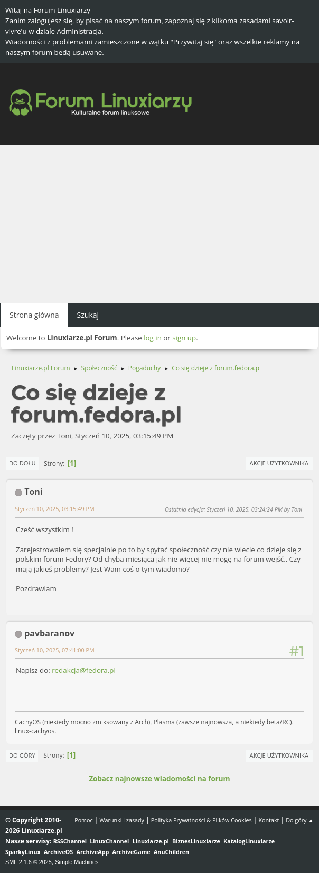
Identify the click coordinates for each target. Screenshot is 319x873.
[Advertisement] (159, 224)
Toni (33, 491)
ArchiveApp (93, 852)
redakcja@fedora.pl (84, 670)
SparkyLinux (23, 852)
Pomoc (83, 820)
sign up (184, 337)
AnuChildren (171, 852)
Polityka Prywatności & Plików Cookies (201, 820)
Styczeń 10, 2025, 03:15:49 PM (55, 509)
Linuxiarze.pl (151, 841)
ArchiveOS (58, 852)
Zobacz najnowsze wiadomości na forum (159, 778)
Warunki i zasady (122, 820)
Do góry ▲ (300, 820)
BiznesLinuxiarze (196, 841)
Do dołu (22, 463)
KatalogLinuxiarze (249, 841)
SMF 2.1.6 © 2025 (28, 862)
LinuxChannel (109, 841)
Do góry (22, 755)
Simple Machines (76, 862)
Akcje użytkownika (279, 463)
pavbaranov (49, 633)
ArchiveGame (131, 852)
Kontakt (268, 820)
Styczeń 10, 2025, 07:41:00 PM (55, 650)
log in (153, 337)
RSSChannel (70, 841)
